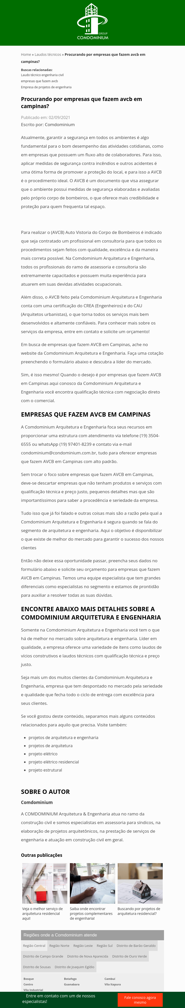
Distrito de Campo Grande (43, 956)
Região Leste (83, 945)
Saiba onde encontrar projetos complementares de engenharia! (91, 913)
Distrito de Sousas (37, 967)
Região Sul (104, 945)
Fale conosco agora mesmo (140, 1000)
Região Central (34, 945)
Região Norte (59, 945)
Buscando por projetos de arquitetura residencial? (139, 911)
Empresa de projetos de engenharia (46, 87)
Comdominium (60, 124)
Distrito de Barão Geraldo (136, 945)
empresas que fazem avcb (39, 81)
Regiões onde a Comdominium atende (60, 935)
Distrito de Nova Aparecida (87, 956)
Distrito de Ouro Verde (129, 956)
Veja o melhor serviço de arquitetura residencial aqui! (42, 913)
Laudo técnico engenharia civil (42, 75)
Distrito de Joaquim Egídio (74, 967)
